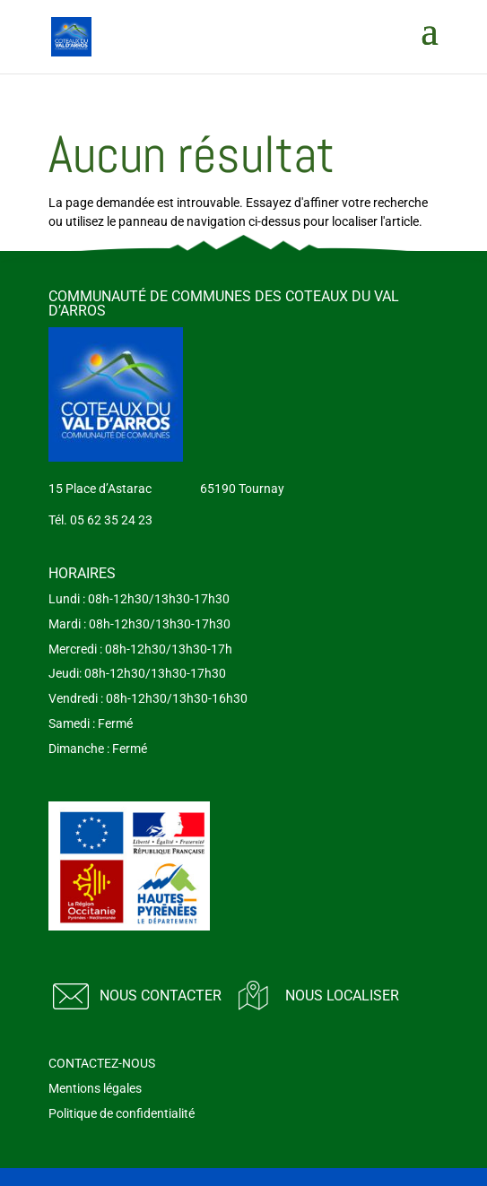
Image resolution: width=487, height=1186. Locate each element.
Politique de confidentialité (121, 1113)
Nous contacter (161, 995)
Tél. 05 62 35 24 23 (100, 520)
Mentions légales (95, 1088)
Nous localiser (342, 995)
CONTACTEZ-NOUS (101, 1063)
